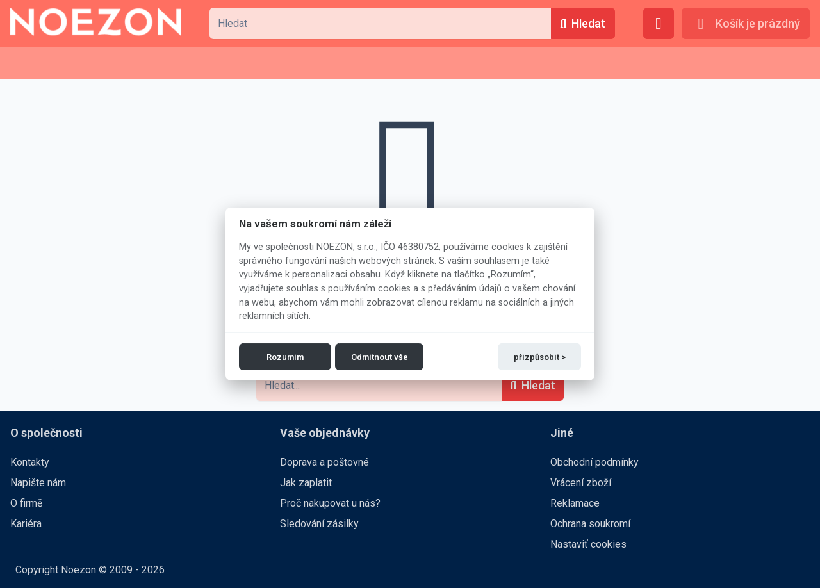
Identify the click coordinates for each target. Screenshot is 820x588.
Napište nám (38, 483)
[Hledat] (583, 23)
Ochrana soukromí (590, 524)
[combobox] (379, 23)
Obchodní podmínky (594, 462)
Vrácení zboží (580, 483)
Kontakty (29, 462)
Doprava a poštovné (324, 462)
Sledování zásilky (319, 524)
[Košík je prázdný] (746, 23)
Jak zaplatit (306, 483)
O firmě (26, 503)
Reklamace (575, 503)
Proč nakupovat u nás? (330, 503)
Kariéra (26, 524)
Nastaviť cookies (588, 544)
